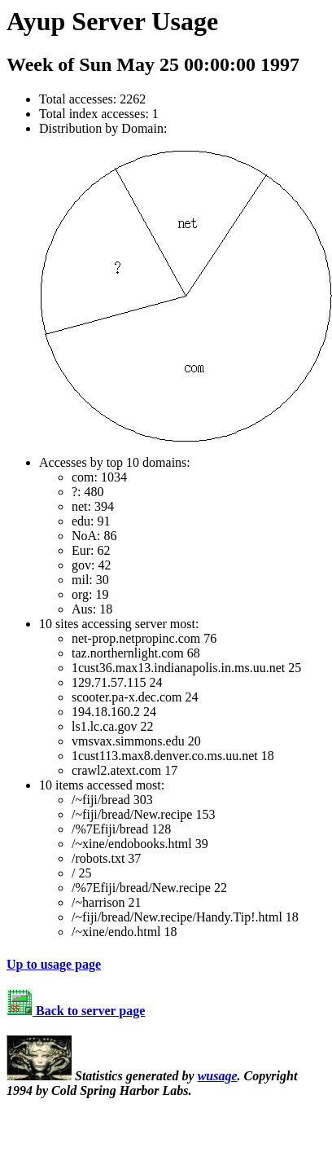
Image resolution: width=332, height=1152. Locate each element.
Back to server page (76, 1011)
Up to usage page (54, 964)
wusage (218, 1076)
